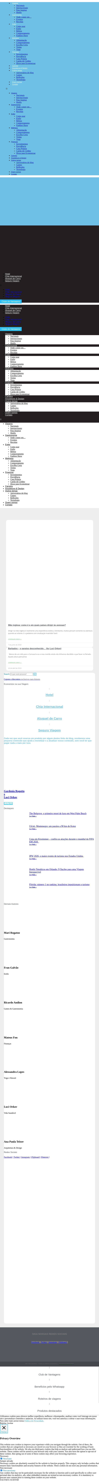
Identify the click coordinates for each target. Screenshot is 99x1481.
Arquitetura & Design (19, 68)
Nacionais (20, 5)
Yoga (18, 49)
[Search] (34, 674)
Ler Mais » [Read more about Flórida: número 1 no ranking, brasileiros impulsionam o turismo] (32, 887)
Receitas (19, 22)
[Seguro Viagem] (49, 724)
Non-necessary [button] (6, 1468)
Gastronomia (17, 15)
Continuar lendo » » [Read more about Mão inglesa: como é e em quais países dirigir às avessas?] (15, 639)
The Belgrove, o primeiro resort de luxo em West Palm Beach (57, 813)
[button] (52, 89)
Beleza (19, 31)
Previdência (21, 56)
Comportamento (23, 33)
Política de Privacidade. (34, 1421)
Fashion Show (22, 35)
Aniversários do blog (25, 73)
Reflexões (20, 77)
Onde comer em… (23, 17)
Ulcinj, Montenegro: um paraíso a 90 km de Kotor (52, 826)
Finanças (15, 52)
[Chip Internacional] (49, 701)
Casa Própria (21, 59)
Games (19, 75)
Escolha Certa (22, 45)
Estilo (14, 24)
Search (7, 674)
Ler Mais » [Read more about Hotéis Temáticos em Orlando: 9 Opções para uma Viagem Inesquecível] (32, 875)
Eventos (19, 19)
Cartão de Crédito (23, 61)
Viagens (15, 3)
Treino (19, 47)
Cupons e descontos (22, 679)
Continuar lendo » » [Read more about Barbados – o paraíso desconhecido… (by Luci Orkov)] (15, 662)
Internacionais (22, 8)
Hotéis (19, 12)
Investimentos (22, 54)
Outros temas (17, 70)
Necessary (7, 1459)
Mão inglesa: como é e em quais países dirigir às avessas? (37, 625)
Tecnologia (20, 80)
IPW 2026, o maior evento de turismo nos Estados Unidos (56, 856)
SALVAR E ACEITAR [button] (9, 1480)
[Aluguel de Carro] (49, 712)
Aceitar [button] (10, 1423)
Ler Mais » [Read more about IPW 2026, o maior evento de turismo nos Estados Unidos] (32, 859)
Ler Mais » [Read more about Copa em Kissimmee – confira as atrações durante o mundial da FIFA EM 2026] (32, 844)
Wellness (15, 38)
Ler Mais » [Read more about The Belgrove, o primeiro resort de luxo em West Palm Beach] (32, 816)
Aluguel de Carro (13, 278)
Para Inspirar (21, 10)
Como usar (20, 26)
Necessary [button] (4, 1456)
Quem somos (17, 82)
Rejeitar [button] (3, 1423)
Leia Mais (8, 803)
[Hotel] (49, 689)
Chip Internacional (13, 276)
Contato (15, 84)
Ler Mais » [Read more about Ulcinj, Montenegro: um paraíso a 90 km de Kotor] (32, 829)
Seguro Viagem (12, 281)
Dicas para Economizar (25, 63)
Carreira (15, 66)
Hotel (7, 274)
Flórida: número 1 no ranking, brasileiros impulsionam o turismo (59, 884)
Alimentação (21, 40)
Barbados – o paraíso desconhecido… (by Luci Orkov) (34, 648)
